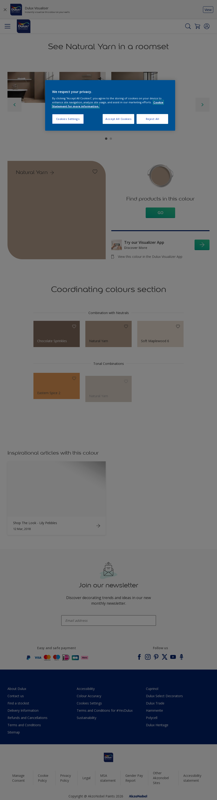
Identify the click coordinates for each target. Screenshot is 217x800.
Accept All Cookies (118, 119)
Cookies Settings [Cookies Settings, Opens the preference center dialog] (68, 119)
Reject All (152, 119)
